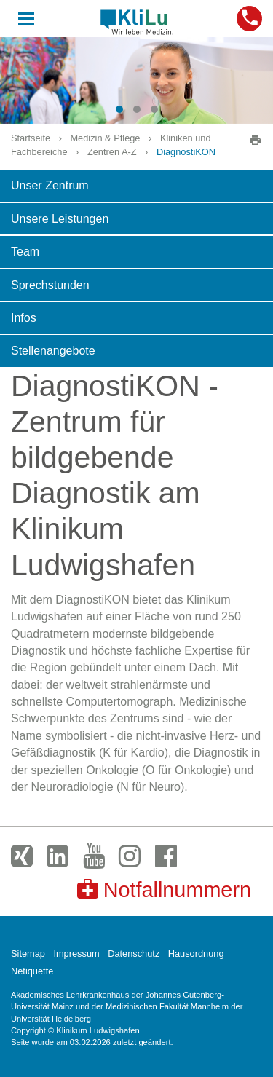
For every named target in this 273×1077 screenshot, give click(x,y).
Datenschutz (133, 953)
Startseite (30, 138)
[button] (119, 109)
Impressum (76, 953)
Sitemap (28, 953)
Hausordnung (196, 953)
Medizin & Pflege (105, 138)
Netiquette (32, 971)
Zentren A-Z (112, 151)
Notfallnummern (164, 889)
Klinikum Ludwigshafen (136, 22)
